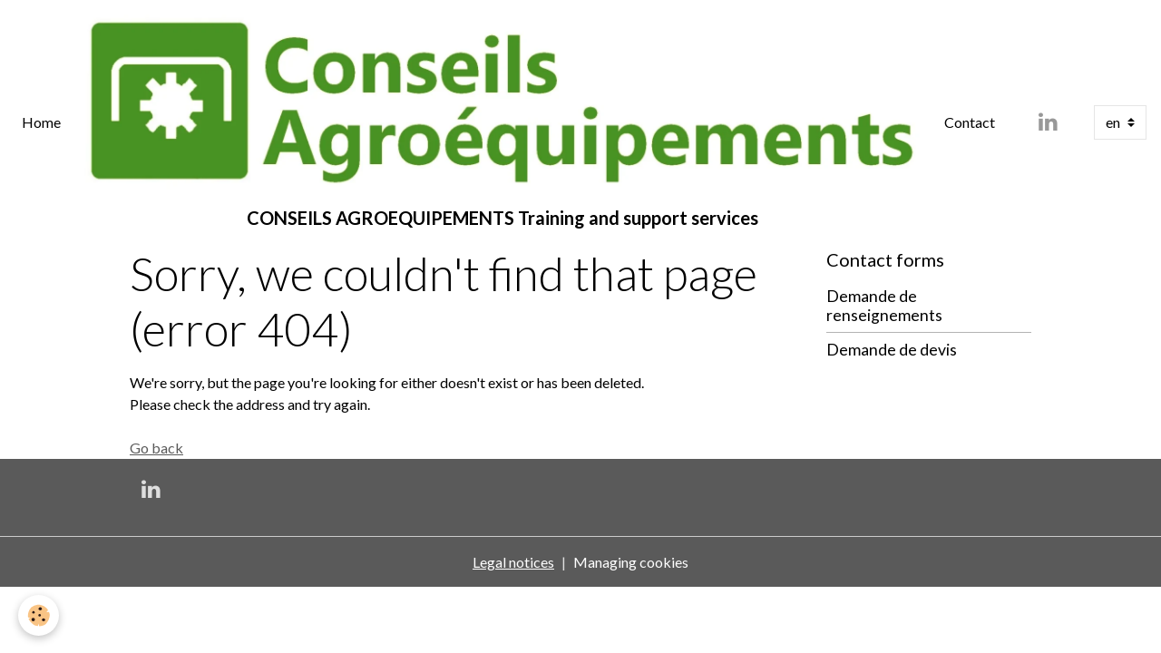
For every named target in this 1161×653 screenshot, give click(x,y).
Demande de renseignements (884, 306)
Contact (969, 122)
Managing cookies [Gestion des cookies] (630, 561)
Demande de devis (891, 349)
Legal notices (513, 561)
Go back (156, 447)
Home (41, 122)
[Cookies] (38, 615)
